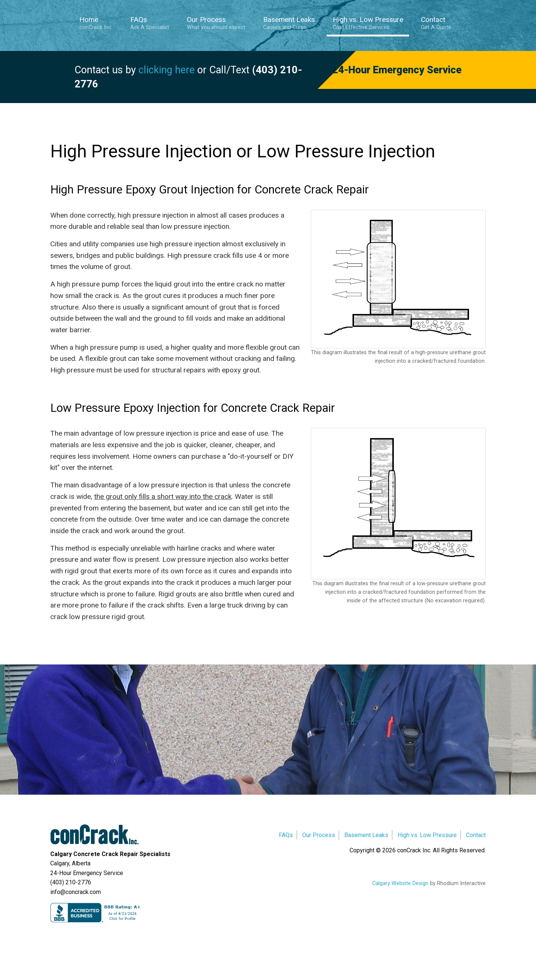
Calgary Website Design (400, 883)
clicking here (166, 70)
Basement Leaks (289, 23)
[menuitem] (98, 24)
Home (95, 23)
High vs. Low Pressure (368, 23)
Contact (436, 23)
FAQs (149, 23)
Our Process (216, 23)
